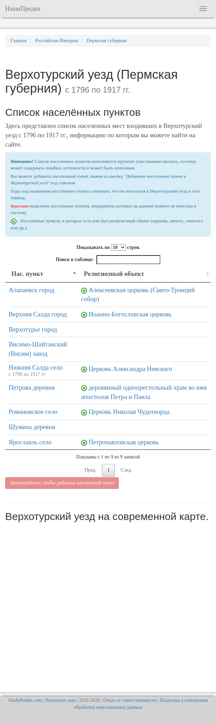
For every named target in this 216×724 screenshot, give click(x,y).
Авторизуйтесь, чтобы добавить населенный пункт (62, 482)
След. (126, 470)
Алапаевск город (31, 290)
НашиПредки (22, 8)
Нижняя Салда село (36, 367)
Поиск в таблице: (108, 259)
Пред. (90, 470)
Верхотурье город (33, 329)
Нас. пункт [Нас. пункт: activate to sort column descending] (27, 273)
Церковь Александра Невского (130, 368)
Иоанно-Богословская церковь (129, 314)
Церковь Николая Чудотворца (129, 411)
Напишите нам (60, 700)
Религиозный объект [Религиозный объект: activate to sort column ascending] (114, 273)
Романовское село (33, 411)
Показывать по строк (107, 247)
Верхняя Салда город (38, 314)
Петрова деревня (32, 387)
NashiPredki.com (25, 700)
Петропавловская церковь (123, 442)
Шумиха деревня (32, 426)
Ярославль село (30, 442)
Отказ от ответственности (130, 700)
